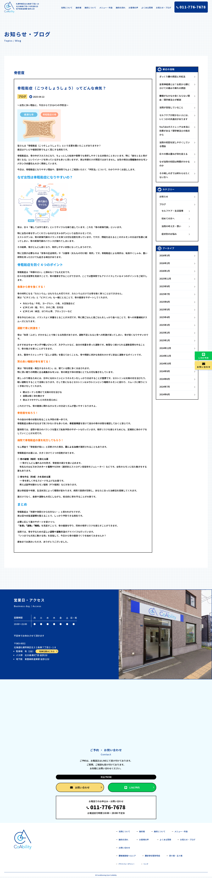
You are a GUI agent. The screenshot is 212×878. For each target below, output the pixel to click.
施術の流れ (120, 7)
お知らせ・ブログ (163, 7)
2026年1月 (164, 270)
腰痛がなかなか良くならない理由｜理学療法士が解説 (174, 97)
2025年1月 (164, 340)
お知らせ (163, 196)
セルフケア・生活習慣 (172, 210)
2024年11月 (165, 355)
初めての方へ (168, 218)
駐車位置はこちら (48, 651)
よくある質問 (147, 7)
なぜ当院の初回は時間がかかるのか (174, 163)
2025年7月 (164, 294)
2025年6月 (164, 301)
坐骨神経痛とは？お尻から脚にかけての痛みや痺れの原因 (174, 86)
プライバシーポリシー (126, 864)
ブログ (22, 96)
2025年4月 (164, 317)
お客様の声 (133, 7)
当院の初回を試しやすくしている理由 (174, 144)
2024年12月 (165, 348)
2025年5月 (164, 309)
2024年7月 (164, 386)
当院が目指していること (171, 107)
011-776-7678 (106, 807)
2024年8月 (164, 379)
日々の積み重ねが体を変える (173, 153)
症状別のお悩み (169, 233)
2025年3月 (164, 324)
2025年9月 (164, 286)
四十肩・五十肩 (175, 855)
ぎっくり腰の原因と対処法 (172, 76)
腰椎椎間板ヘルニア (127, 855)
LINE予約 (139, 787)
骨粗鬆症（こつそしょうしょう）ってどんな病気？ (61, 88)
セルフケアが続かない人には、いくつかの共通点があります (174, 117)
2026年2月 (164, 263)
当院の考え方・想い (171, 226)
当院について (66, 7)
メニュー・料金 (106, 7)
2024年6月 (164, 394)
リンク (145, 864)
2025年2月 (164, 332)
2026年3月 (164, 255)
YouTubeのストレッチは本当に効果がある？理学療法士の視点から (174, 130)
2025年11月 (165, 278)
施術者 (78, 7)
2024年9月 (164, 371)
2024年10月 (165, 363)
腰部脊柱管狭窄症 (152, 855)
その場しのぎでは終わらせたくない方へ (174, 175)
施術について (90, 7)
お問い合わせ (86, 787)
